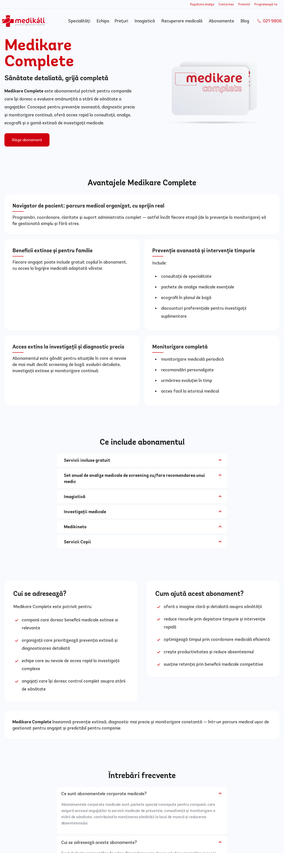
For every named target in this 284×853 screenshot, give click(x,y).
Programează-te (265, 4)
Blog (245, 21)
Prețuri (121, 21)
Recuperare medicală (182, 21)
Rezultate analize (202, 4)
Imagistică (145, 21)
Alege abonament (27, 139)
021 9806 (269, 21)
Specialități (79, 21)
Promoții (244, 4)
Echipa (103, 21)
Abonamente (222, 21)
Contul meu (226, 4)
